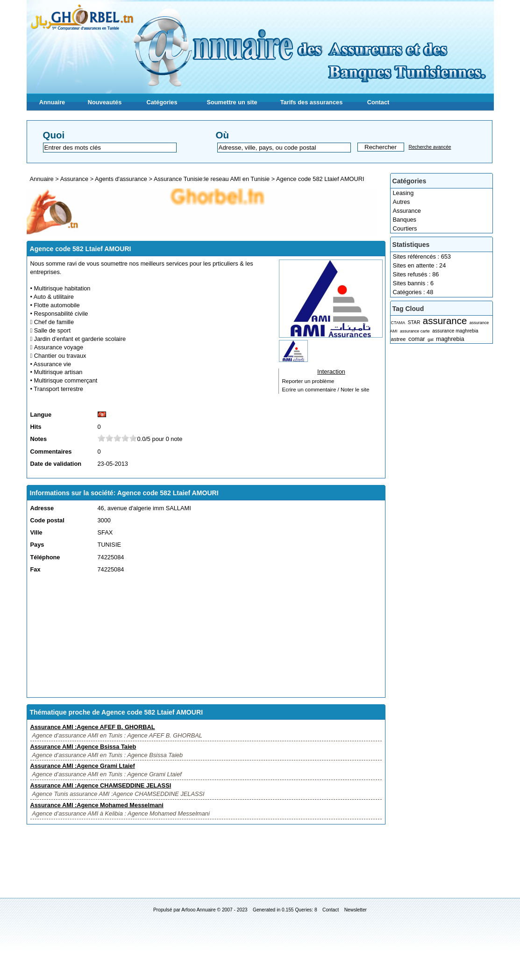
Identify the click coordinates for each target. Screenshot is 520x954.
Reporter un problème (308, 381)
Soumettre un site (232, 102)
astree (398, 339)
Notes (38, 438)
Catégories (161, 102)
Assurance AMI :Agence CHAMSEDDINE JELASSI (100, 785)
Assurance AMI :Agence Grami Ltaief (82, 765)
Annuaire (52, 102)
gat (430, 339)
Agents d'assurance (121, 178)
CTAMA (398, 322)
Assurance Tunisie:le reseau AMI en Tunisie (212, 178)
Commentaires (51, 451)
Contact (378, 102)
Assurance (407, 210)
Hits (36, 426)
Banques (405, 219)
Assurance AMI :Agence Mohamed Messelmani (97, 805)
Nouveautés (105, 102)
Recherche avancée (430, 147)
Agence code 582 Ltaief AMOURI (320, 178)
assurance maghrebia (455, 330)
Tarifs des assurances (311, 102)
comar (416, 338)
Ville (36, 532)
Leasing (403, 192)
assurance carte (415, 331)
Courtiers (405, 228)
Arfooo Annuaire (198, 909)
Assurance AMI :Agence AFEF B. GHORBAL (92, 726)
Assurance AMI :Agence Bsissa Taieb (83, 746)
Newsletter (355, 909)
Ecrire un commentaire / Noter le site (326, 389)
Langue (41, 414)
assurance (445, 320)
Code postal (47, 520)
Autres (401, 201)
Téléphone (45, 557)
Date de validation (56, 463)
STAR (414, 322)
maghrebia (450, 338)
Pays (37, 544)
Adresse (42, 508)
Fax (35, 569)
